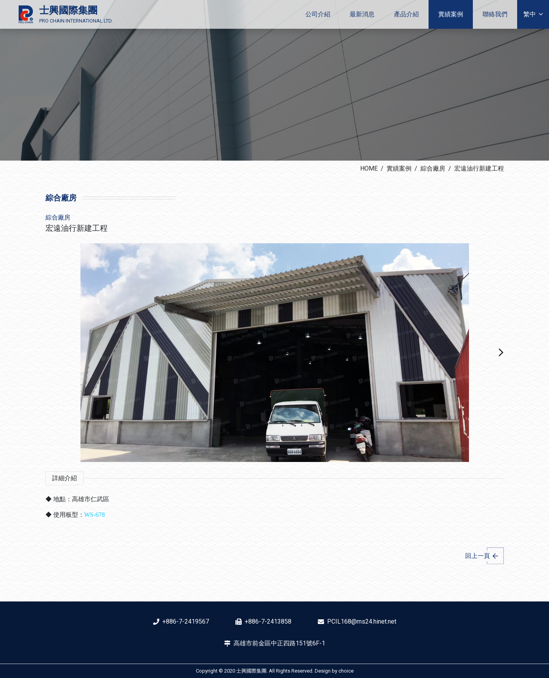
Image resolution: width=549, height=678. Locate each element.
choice (346, 671)
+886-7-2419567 (185, 621)
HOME (369, 168)
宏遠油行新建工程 (479, 168)
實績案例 (399, 168)
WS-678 (94, 514)
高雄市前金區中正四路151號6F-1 (279, 643)
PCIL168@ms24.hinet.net (361, 621)
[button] (501, 353)
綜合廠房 (432, 168)
